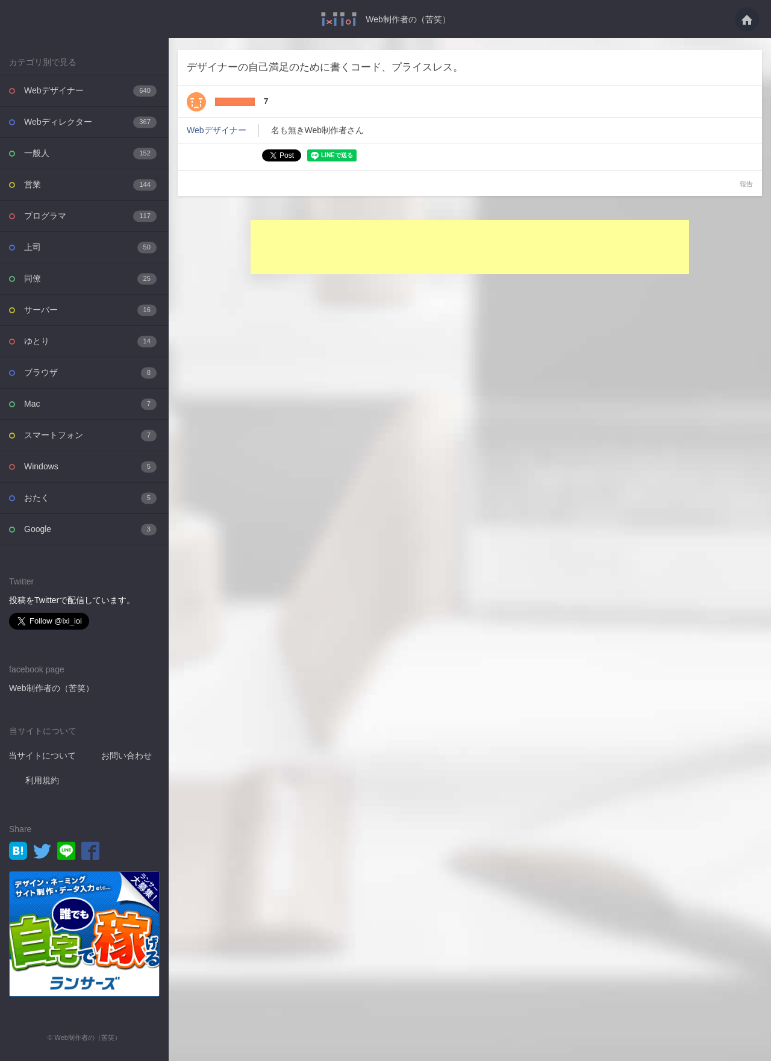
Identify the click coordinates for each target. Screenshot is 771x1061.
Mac (90, 404)
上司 (90, 247)
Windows (90, 466)
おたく (90, 498)
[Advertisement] (470, 247)
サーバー (90, 310)
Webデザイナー (90, 90)
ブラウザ (90, 372)
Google (90, 529)
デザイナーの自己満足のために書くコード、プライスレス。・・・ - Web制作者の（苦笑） (338, 19)
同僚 (90, 278)
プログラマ (90, 216)
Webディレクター (90, 122)
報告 (746, 183)
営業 (90, 184)
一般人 (90, 153)
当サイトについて (42, 755)
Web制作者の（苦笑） (408, 19)
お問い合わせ (126, 755)
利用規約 (42, 780)
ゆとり (90, 341)
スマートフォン (90, 435)
